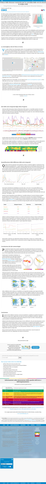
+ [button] (3, 58)
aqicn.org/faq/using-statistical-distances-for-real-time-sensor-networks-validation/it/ (17, 11)
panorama (30, 84)
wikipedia (25, 95)
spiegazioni (11, 199)
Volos (5, 49)
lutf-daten (6, 54)
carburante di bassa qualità (14, 84)
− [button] (3, 59)
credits (38, 27)
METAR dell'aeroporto (6, 259)
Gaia (33, 34)
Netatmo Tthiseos (11, 260)
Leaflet (3, 69)
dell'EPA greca (41, 51)
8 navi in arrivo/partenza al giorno (34, 79)
